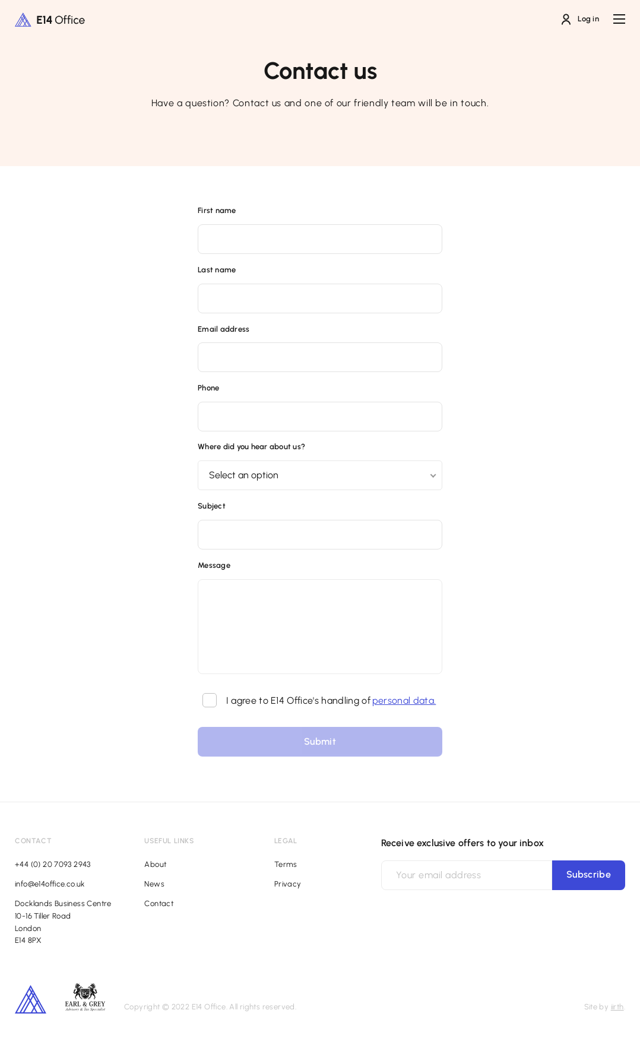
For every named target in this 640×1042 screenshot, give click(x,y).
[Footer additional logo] (85, 1008)
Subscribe (588, 874)
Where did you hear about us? (251, 446)
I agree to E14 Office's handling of (319, 701)
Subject (212, 505)
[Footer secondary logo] (30, 999)
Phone (208, 387)
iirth (617, 1006)
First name (217, 210)
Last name (217, 269)
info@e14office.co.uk (50, 883)
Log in (580, 19)
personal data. (404, 700)
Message (214, 565)
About (155, 864)
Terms (285, 864)
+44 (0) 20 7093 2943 (53, 864)
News (154, 883)
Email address (223, 329)
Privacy (288, 883)
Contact (158, 903)
